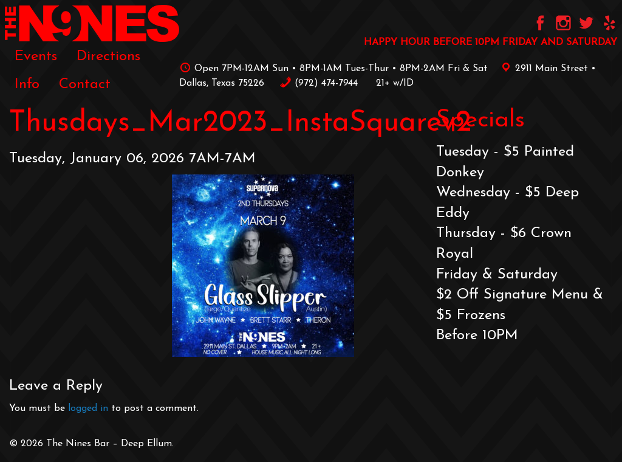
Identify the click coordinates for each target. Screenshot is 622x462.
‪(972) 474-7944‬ (318, 83)
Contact (85, 84)
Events (36, 56)
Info (27, 84)
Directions (108, 56)
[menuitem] (36, 56)
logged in (88, 408)
